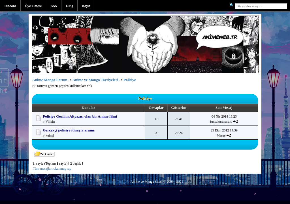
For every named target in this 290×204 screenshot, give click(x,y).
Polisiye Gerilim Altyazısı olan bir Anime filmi (80, 116)
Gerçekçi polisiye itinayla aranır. (69, 130)
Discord (10, 6)
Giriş (69, 6)
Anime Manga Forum (49, 80)
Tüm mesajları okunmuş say (52, 169)
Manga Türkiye (117, 182)
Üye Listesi (33, 6)
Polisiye (129, 80)
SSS (54, 6)
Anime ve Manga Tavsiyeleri (95, 80)
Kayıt (86, 6)
